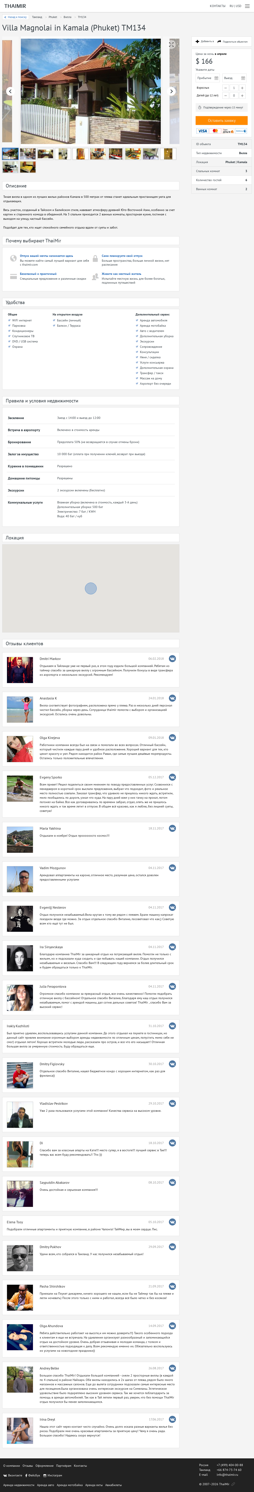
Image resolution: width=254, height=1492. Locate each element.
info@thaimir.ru (227, 1475)
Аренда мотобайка (70, 1485)
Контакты (217, 6)
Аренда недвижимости (18, 1485)
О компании (11, 1466)
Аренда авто (45, 1485)
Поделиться (235, 41)
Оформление (45, 1466)
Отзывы (28, 1466)
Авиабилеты (113, 1485)
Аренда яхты (94, 1485)
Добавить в (207, 41)
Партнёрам (63, 1466)
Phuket (53, 17)
